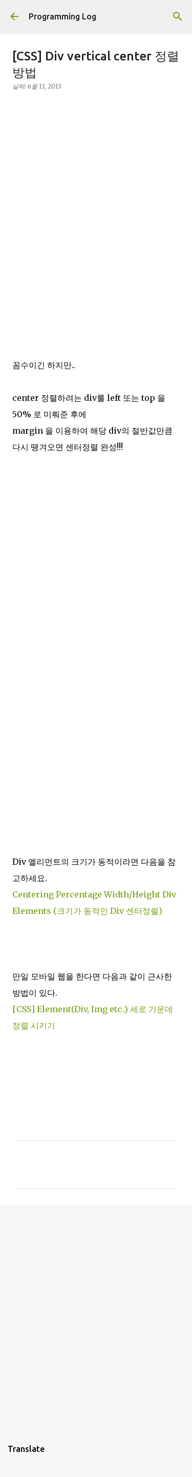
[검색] (178, 16)
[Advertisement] (96, 195)
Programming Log (62, 16)
